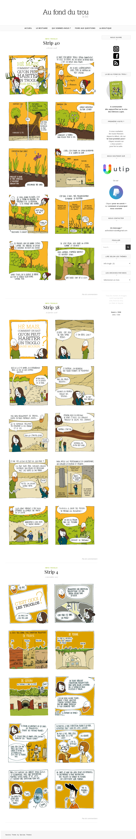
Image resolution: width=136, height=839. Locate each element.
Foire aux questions (85, 28)
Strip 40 (51, 43)
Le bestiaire (42, 28)
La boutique (105, 28)
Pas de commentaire (89, 294)
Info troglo (51, 39)
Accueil (28, 28)
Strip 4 (51, 572)
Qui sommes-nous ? (61, 28)
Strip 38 (51, 307)
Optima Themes (26, 835)
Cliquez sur (116, 206)
